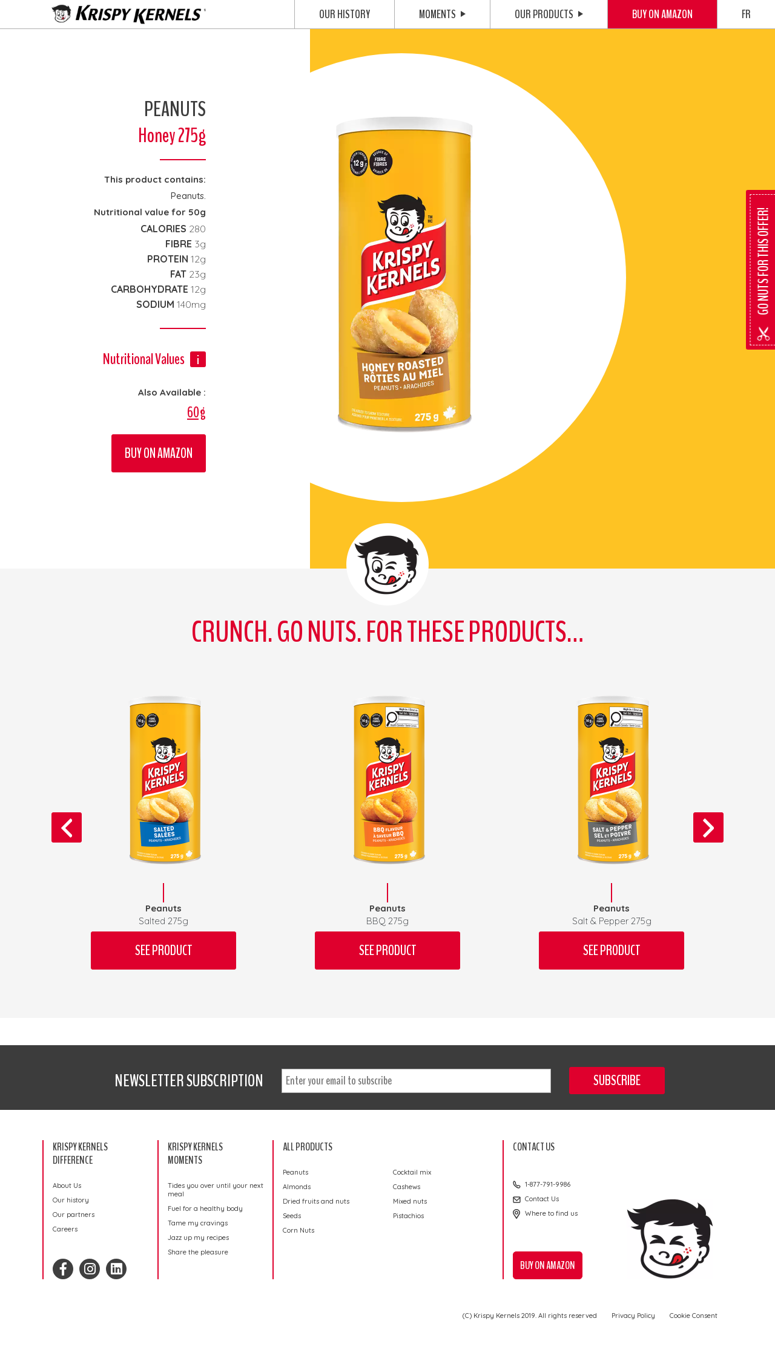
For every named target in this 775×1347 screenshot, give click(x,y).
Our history (344, 14)
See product (164, 950)
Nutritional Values (144, 359)
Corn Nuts (298, 1230)
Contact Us (542, 1199)
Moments (442, 14)
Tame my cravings (198, 1223)
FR (746, 14)
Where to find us (551, 1213)
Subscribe (617, 1080)
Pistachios (408, 1216)
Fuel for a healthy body (205, 1208)
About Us (67, 1185)
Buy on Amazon (662, 14)
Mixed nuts (410, 1201)
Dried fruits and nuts (316, 1201)
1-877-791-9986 (547, 1184)
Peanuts (295, 1172)
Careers (65, 1229)
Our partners (73, 1214)
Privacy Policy (633, 1315)
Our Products (549, 14)
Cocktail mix (412, 1172)
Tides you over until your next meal (215, 1189)
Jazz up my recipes (198, 1237)
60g (196, 412)
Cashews (406, 1186)
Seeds (292, 1216)
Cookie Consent (693, 1315)
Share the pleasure (198, 1252)
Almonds (297, 1186)
